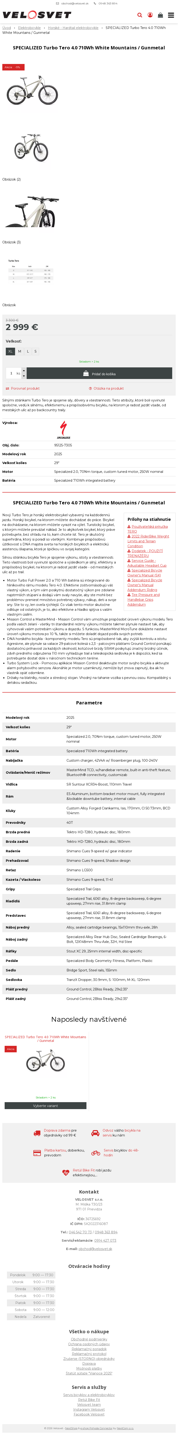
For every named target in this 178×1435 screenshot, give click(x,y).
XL (10, 351)
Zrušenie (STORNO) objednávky (89, 1359)
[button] (140, 15)
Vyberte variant (45, 1106)
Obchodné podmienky (89, 1339)
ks (18, 373)
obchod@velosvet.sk (75, 3)
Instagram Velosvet (89, 1409)
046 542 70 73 (80, 1232)
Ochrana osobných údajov (89, 1344)
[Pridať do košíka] (99, 373)
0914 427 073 (105, 1240)
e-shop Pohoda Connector (96, 1428)
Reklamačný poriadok (89, 1349)
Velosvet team (89, 1405)
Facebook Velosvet (89, 1414)
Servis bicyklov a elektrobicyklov (89, 1395)
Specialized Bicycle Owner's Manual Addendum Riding (144, 585)
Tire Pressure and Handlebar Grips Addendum (143, 600)
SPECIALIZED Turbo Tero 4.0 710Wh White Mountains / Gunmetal (45, 1039)
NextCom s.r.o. (125, 1428)
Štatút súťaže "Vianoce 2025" (89, 1373)
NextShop (71, 1428)
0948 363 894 (108, 3)
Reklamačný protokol (89, 1354)
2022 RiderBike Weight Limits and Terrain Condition (148, 541)
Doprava (89, 1364)
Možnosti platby (89, 1368)
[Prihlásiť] (150, 15)
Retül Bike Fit (89, 1400)
